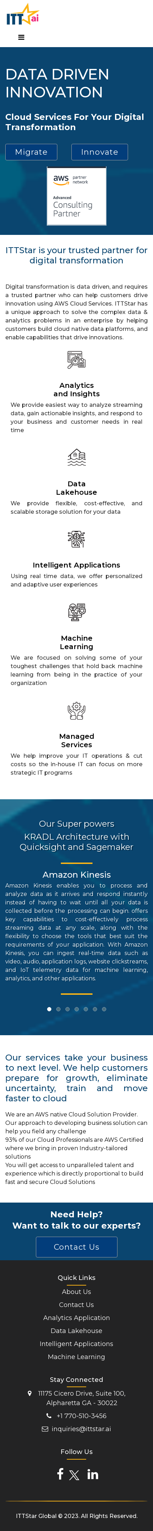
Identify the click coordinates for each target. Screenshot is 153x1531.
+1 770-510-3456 (76, 1416)
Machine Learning (76, 1357)
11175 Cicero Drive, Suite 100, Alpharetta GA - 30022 (77, 1398)
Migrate (31, 152)
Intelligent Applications (76, 1344)
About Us (76, 1292)
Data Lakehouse (76, 1331)
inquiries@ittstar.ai (76, 1429)
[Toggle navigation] (21, 38)
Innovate (99, 152)
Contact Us (77, 1247)
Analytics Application (76, 1318)
